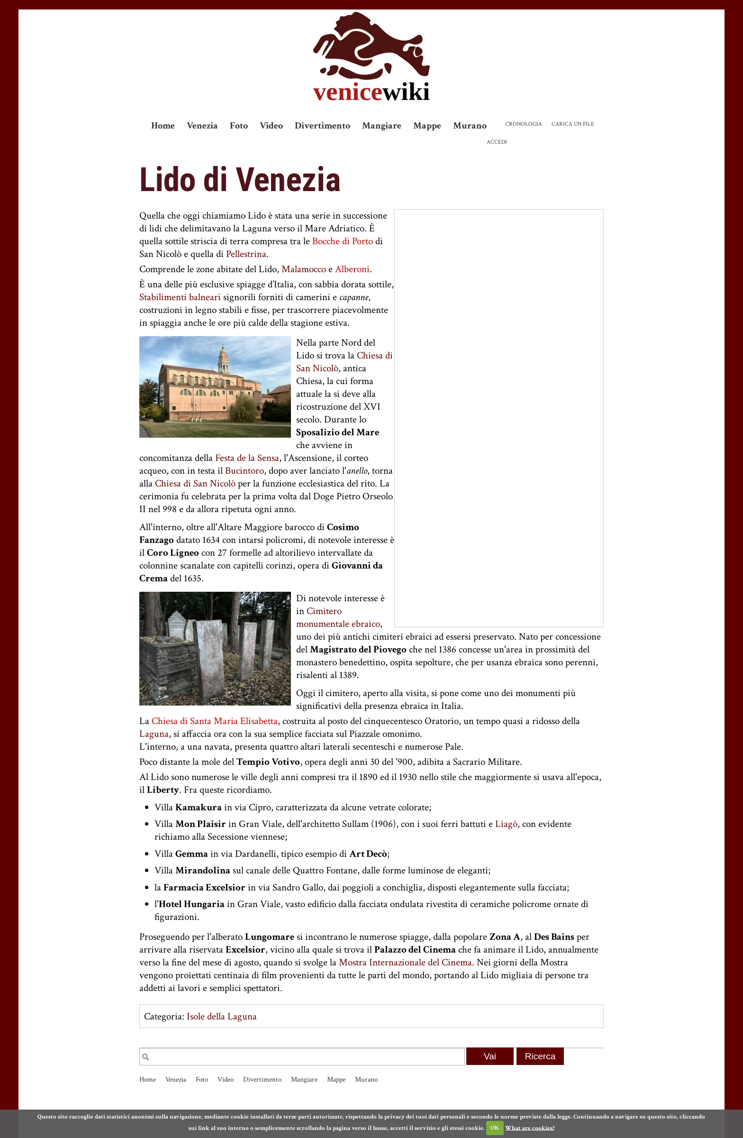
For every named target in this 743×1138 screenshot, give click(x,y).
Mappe (427, 125)
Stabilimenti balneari (180, 297)
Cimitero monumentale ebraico (338, 617)
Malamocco (303, 269)
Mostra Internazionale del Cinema (405, 962)
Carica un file (573, 124)
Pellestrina (246, 254)
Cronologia (523, 124)
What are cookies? (529, 1128)
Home (163, 125)
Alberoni (352, 269)
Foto (239, 125)
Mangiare (381, 125)
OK (494, 1128)
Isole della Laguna (222, 1016)
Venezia (202, 125)
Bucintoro (244, 470)
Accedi (497, 142)
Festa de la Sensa (247, 457)
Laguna (154, 733)
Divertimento (322, 125)
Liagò (506, 823)
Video (271, 125)
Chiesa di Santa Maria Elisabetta (215, 721)
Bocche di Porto (342, 241)
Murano (470, 125)
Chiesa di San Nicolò (195, 483)
